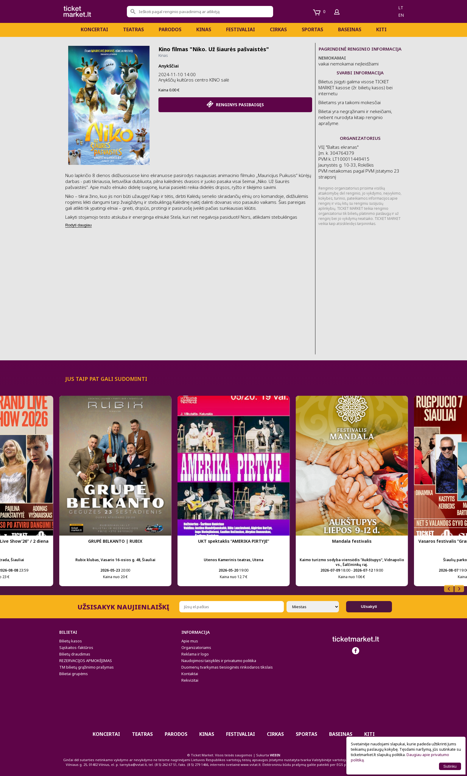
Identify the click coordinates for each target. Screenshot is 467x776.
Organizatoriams (196, 647)
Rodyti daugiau (78, 225)
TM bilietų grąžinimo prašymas (86, 667)
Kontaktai (189, 673)
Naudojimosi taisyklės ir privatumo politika (218, 660)
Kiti (381, 29)
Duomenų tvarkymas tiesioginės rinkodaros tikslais (227, 667)
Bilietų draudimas (74, 654)
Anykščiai (168, 66)
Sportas (312, 29)
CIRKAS (278, 29)
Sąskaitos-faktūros (76, 647)
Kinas (203, 29)
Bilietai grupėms (73, 673)
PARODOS (170, 29)
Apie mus (189, 641)
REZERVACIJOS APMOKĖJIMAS (85, 660)
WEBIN (275, 755)
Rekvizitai (189, 680)
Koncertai (94, 29)
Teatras (133, 29)
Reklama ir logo (195, 654)
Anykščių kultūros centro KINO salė (193, 80)
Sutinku (450, 766)
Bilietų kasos (70, 641)
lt (400, 7)
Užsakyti (369, 606)
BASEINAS (349, 29)
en (401, 15)
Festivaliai (240, 29)
